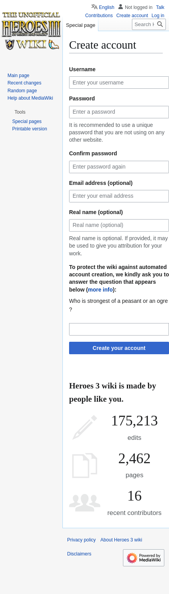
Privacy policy (81, 540)
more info (100, 289)
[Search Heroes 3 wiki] (149, 24)
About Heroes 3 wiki (121, 540)
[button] (19, 112)
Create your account (119, 348)
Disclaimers (79, 554)
